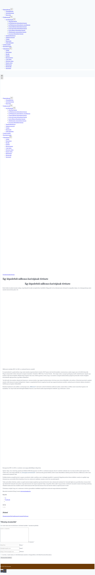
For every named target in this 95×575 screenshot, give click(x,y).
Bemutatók (8, 41)
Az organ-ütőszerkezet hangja (15, 33)
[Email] (10, 548)
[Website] (10, 552)
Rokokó (8, 55)
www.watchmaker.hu (25, 491)
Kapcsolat (8, 15)
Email (21, 548)
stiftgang (25, 516)
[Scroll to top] (2, 571)
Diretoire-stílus (9, 61)
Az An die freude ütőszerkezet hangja (17, 28)
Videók (7, 39)
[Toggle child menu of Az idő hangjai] (14, 19)
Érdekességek (6, 17)
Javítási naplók (7, 44)
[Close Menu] (2, 78)
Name (21, 545)
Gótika (7, 50)
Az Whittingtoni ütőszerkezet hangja (17, 23)
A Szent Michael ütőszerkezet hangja (17, 26)
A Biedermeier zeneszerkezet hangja (17, 32)
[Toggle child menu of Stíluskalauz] (10, 48)
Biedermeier (9, 64)
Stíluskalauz (6, 48)
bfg (11, 516)
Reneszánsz (9, 52)
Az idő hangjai (9, 19)
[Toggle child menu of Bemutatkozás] (11, 9)
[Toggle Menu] (2, 76)
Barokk (7, 54)
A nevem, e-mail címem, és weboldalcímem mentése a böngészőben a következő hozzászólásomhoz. (27, 554)
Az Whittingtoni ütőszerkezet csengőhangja (19, 25)
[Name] (10, 545)
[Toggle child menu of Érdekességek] (11, 17)
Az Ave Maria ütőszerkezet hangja (16, 30)
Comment (31, 542)
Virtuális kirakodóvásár (9, 274)
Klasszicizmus (9, 57)
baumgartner (6, 516)
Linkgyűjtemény (10, 42)
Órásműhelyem (9, 11)
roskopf (21, 516)
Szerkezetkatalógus (11, 35)
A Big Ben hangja (12, 21)
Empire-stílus (9, 63)
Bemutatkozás (6, 9)
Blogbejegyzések (7, 46)
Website (22, 551)
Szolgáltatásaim (10, 13)
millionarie (15, 516)
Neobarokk (8, 66)
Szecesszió (8, 68)
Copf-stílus (8, 59)
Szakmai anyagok (10, 37)
